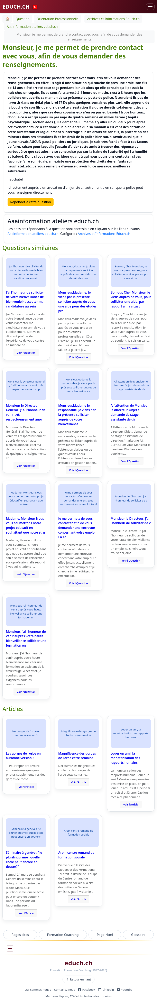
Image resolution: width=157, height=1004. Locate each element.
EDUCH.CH (20, 6)
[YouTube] (124, 990)
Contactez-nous (64, 990)
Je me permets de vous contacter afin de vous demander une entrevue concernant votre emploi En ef (76, 527)
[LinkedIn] (106, 990)
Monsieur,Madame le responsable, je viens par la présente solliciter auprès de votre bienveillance (77, 414)
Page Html (105, 934)
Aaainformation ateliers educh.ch (33, 233)
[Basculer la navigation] (150, 6)
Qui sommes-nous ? (38, 990)
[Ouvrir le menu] (10, 948)
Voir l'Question (26, 352)
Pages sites (20, 934)
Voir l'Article (26, 787)
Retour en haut (78, 979)
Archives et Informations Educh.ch (104, 233)
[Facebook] (86, 990)
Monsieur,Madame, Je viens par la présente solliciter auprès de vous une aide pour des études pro (77, 301)
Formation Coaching (63, 934)
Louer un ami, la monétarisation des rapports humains (125, 758)
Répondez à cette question (30, 202)
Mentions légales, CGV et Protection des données (78, 996)
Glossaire (138, 934)
